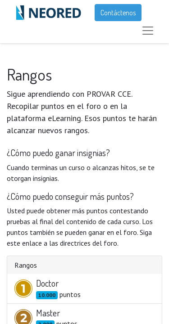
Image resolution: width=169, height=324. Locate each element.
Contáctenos (118, 12)
